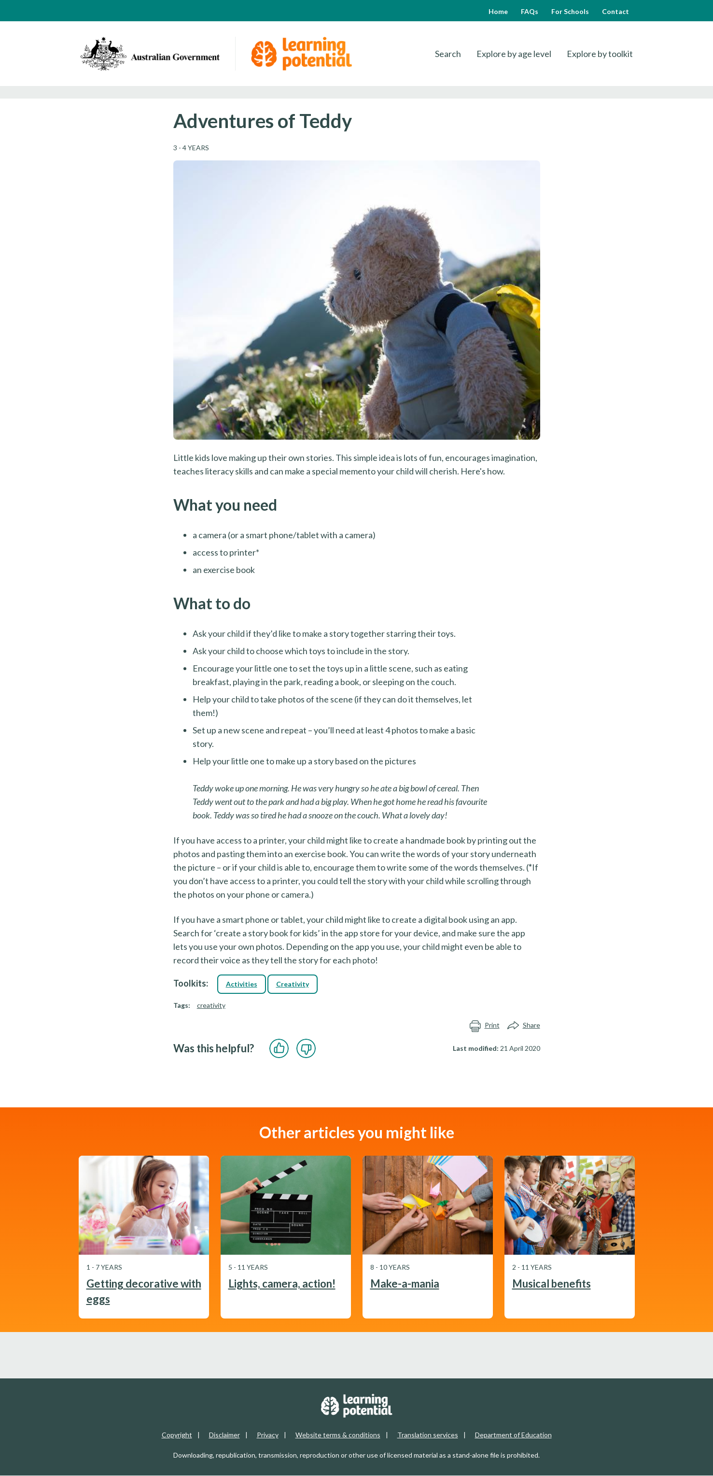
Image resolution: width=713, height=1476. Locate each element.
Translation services (427, 1435)
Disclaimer (224, 1435)
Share (523, 1025)
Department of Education (513, 1435)
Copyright (177, 1435)
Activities (241, 984)
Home (498, 11)
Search (448, 53)
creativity (211, 1005)
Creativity (292, 984)
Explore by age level (513, 53)
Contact (615, 11)
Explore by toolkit (600, 53)
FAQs (529, 11)
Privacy (268, 1435)
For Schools (570, 11)
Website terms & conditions (337, 1435)
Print (484, 1025)
